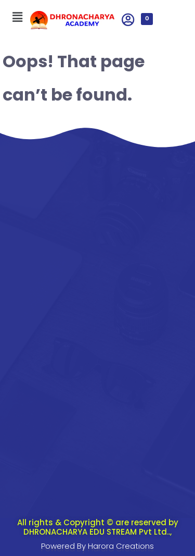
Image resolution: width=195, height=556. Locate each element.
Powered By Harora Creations (97, 545)
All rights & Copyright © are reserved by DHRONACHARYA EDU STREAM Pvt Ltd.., (97, 527)
